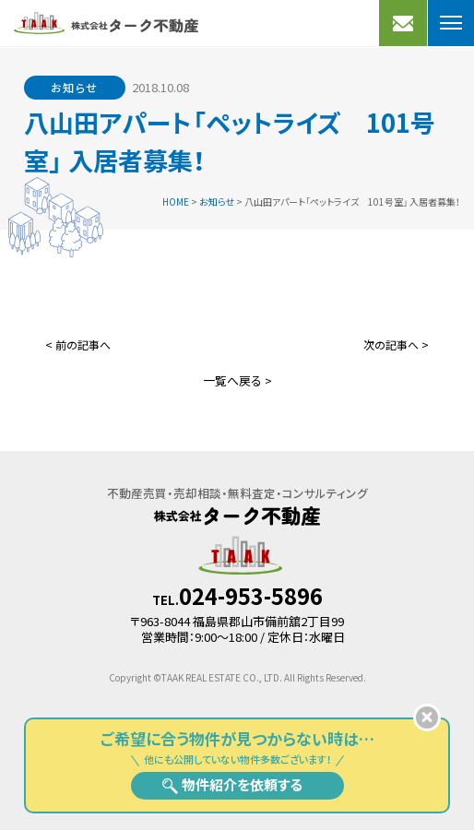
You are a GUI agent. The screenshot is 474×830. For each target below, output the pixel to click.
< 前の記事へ (78, 344)
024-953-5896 (251, 595)
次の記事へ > (396, 344)
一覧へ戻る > (237, 380)
